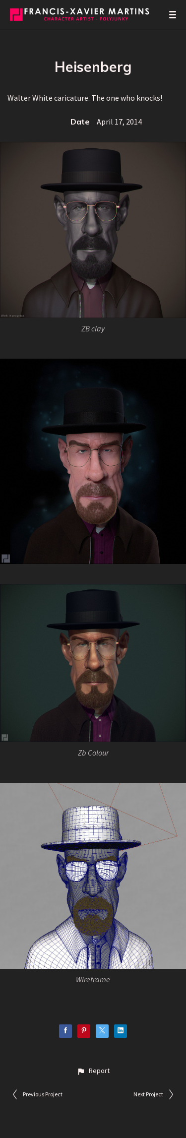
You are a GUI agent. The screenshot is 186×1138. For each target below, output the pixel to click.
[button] (93, 1071)
